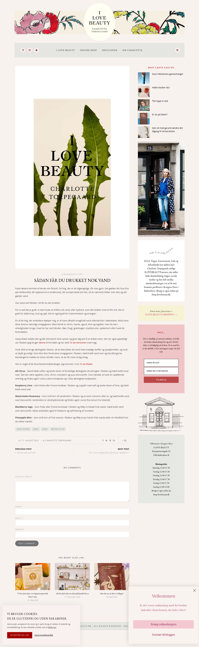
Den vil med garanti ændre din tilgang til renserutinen (167, 129)
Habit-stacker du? (161, 87)
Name (19, 506)
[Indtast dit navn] (161, 363)
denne (42, 342)
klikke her (52, 627)
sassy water (23, 429)
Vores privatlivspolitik (44, 635)
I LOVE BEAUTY (65, 50)
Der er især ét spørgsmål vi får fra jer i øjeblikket (109, 452)
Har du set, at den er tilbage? (111, 593)
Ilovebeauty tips (72, 274)
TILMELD (161, 380)
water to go (57, 429)
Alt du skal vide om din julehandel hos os (72, 593)
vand (45, 429)
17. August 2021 (30, 440)
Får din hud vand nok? (25, 452)
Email (19, 518)
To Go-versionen (78, 342)
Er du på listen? (159, 114)
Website (19, 529)
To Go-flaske (86, 364)
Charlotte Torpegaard (58, 440)
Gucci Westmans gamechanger (167, 73)
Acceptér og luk (19, 635)
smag (36, 429)
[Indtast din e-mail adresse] (161, 371)
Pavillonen (109, 50)
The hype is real (160, 100)
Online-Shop (88, 50)
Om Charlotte (133, 50)
